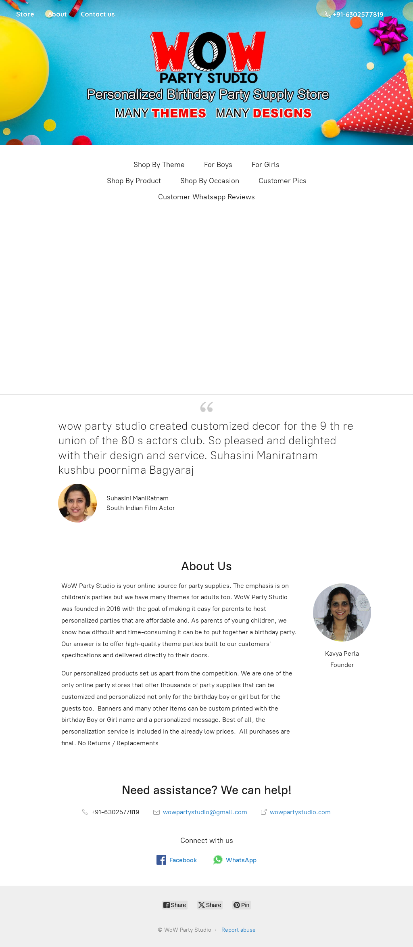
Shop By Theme (159, 164)
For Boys (218, 164)
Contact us (98, 14)
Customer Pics (283, 180)
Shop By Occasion (209, 180)
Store (25, 14)
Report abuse (238, 929)
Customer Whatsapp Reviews (206, 196)
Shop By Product (134, 180)
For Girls (266, 164)
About (57, 14)
